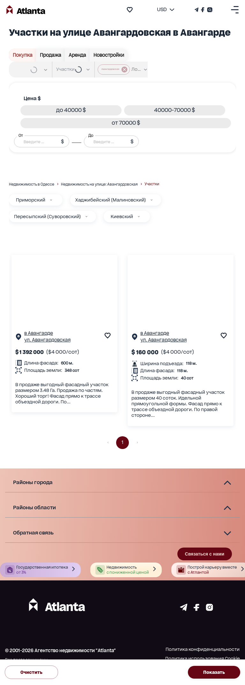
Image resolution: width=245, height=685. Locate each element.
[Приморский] (51, 199)
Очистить (31, 672)
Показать (214, 672)
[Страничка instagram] (209, 609)
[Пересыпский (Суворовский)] (86, 216)
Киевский (122, 216)
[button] (71, 110)
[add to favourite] (129, 10)
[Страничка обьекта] (18, 338)
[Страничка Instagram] (209, 9)
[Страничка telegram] (183, 609)
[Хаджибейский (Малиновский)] (151, 199)
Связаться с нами (204, 553)
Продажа (50, 55)
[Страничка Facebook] (203, 9)
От (21, 135)
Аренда (77, 55)
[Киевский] (138, 216)
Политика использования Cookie (202, 658)
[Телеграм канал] (197, 9)
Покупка (22, 55)
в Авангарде (38, 333)
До (90, 135)
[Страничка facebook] (196, 609)
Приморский (30, 200)
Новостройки (109, 55)
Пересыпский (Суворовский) (47, 216)
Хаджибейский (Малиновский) (110, 200)
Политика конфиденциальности (203, 649)
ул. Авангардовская (47, 339)
